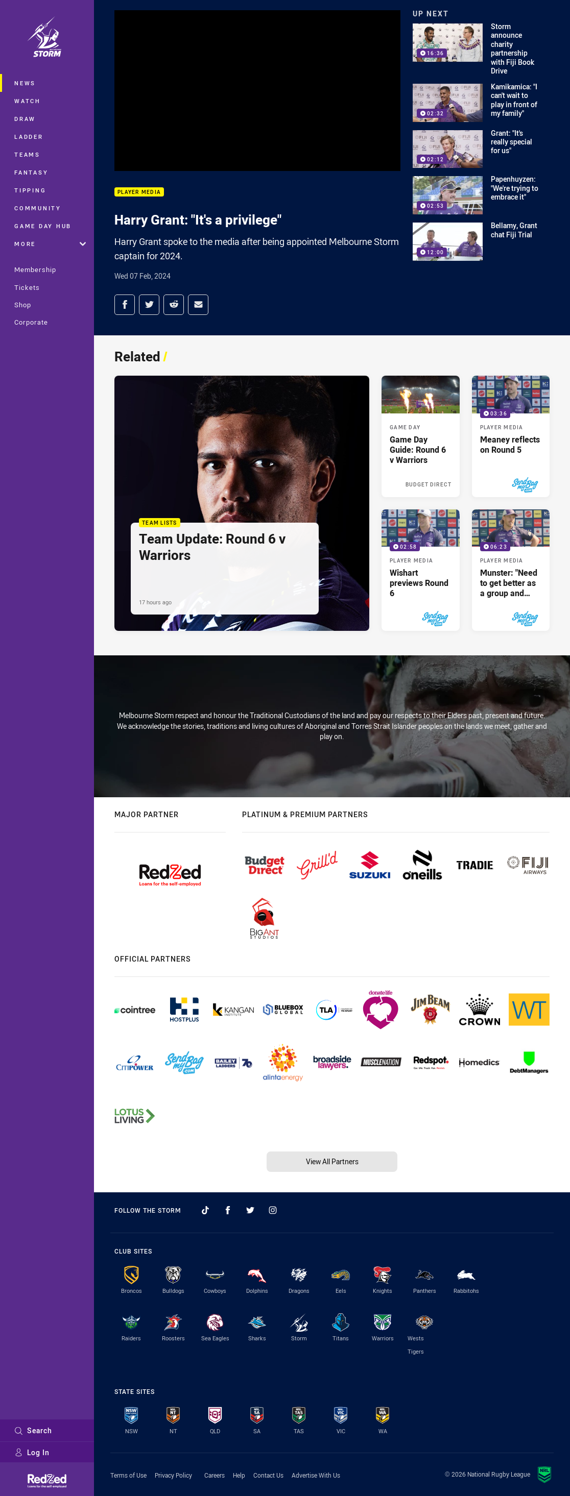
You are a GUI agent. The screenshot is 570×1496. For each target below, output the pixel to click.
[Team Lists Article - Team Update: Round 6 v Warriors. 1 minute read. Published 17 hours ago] (241, 503)
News (25, 83)
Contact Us (268, 1475)
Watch (27, 101)
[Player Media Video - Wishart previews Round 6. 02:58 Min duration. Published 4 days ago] (420, 570)
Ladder (28, 136)
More (50, 244)
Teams (27, 154)
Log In (32, 1452)
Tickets (27, 287)
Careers (214, 1475)
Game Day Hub (43, 226)
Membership (35, 269)
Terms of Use (128, 1475)
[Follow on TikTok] (205, 1210)
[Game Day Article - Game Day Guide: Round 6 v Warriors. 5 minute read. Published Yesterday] (420, 436)
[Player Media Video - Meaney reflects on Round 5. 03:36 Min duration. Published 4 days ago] (511, 436)
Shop (22, 304)
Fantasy (31, 172)
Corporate (31, 322)
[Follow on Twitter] (250, 1210)
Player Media (139, 192)
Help (239, 1475)
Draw (25, 118)
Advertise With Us (316, 1475)
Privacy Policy (173, 1475)
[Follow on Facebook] (228, 1210)
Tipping (30, 190)
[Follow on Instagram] (273, 1210)
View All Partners (332, 1161)
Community (37, 208)
